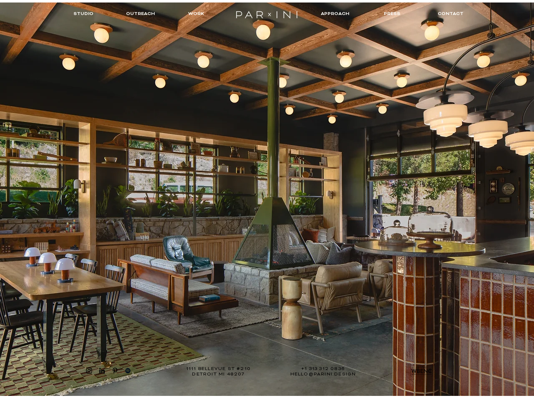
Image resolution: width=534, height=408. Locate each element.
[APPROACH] (335, 14)
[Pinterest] (115, 371)
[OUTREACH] (140, 14)
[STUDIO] (83, 14)
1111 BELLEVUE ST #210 (218, 369)
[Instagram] (89, 371)
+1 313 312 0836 (323, 369)
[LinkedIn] (102, 371)
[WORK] (196, 14)
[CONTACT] (450, 14)
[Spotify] (128, 371)
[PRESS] (392, 14)
